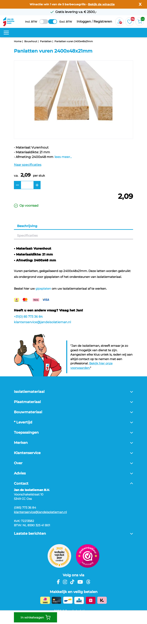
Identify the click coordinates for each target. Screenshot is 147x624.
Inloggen (84, 21)
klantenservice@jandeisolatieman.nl (42, 322)
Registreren (102, 21)
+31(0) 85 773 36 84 (28, 316)
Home (17, 41)
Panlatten (46, 41)
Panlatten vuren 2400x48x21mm (73, 41)
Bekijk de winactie (101, 4)
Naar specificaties (27, 165)
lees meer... (63, 157)
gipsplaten (43, 288)
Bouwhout (30, 41)
